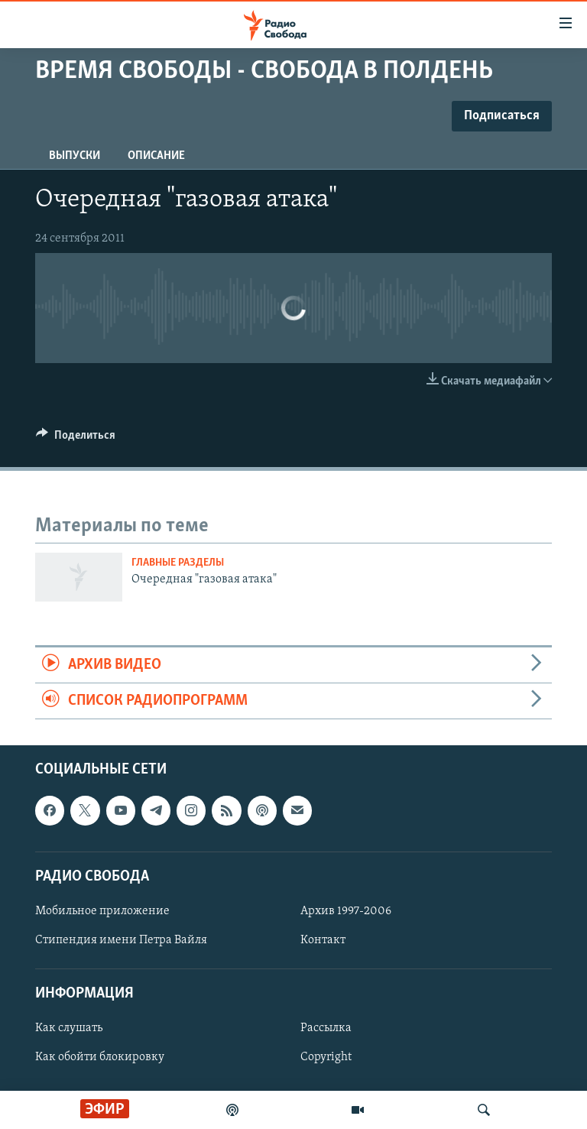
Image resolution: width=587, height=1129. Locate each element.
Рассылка (326, 1029)
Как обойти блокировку (99, 1058)
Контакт (322, 940)
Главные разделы (177, 563)
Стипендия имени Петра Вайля (121, 940)
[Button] (75, 438)
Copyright (326, 1058)
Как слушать (68, 1029)
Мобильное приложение (102, 911)
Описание (156, 156)
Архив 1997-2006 (345, 911)
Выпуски (74, 156)
